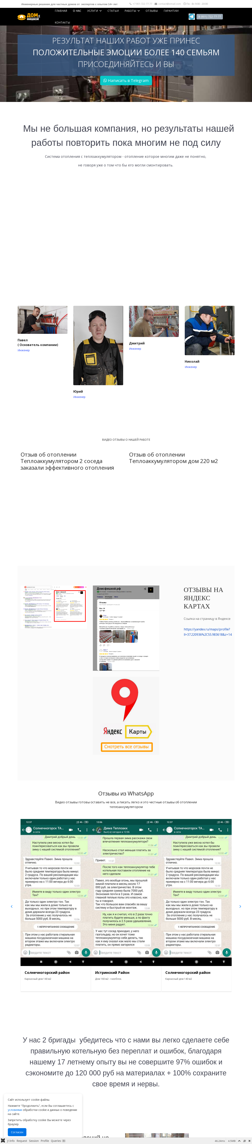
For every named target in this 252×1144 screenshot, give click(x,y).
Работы (130, 11)
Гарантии (171, 11)
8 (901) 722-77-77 (209, 16)
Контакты (62, 22)
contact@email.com (169, 3)
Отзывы (152, 11)
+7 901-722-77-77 (142, 3)
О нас (77, 11)
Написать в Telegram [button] (126, 80)
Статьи (113, 11)
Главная (61, 11)
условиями (15, 1110)
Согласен (17, 1132)
